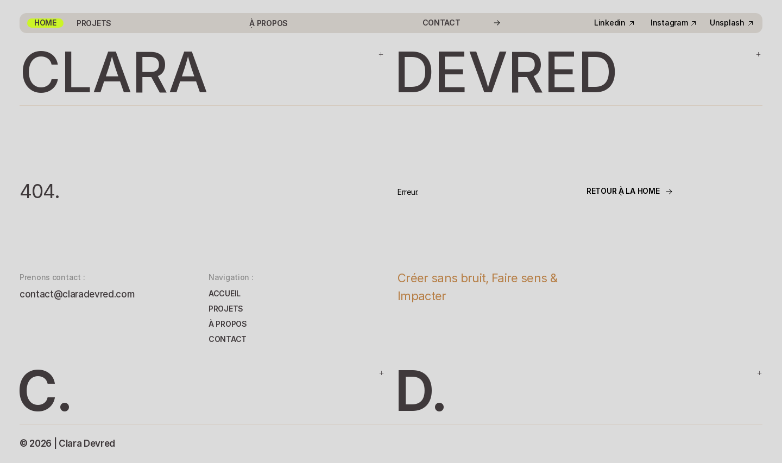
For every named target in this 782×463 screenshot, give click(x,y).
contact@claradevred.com (77, 294)
